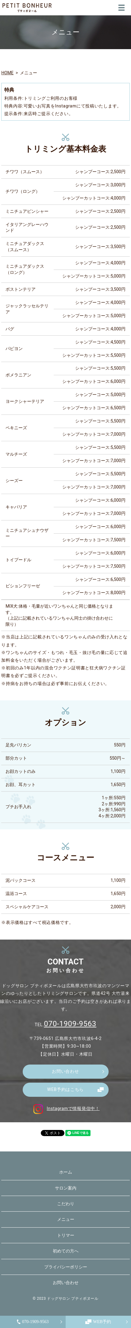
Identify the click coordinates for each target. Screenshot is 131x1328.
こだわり (65, 1203)
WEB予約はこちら (65, 1089)
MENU (121, 7)
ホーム (65, 1172)
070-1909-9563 (32, 1321)
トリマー (65, 1235)
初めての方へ (66, 1250)
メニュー (65, 1219)
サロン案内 (65, 1188)
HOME (7, 72)
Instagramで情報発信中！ (65, 1108)
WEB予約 (98, 1321)
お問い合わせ (65, 1071)
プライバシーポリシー (65, 1266)
